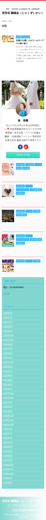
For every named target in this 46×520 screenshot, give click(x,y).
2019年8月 (8, 482)
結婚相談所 (20, 61)
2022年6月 (8, 376)
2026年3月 (8, 313)
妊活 (38, 55)
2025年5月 (8, 326)
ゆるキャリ (33, 50)
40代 (34, 47)
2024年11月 (8, 340)
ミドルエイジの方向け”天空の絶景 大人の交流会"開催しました (29, 221)
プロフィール (23, 155)
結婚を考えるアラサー (35, 58)
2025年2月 (8, 331)
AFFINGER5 (23, 517)
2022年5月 (8, 380)
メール (6, 293)
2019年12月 (8, 465)
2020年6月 (8, 438)
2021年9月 (8, 402)
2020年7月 (8, 433)
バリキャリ (22, 52)
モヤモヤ (30, 52)
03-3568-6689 (23, 510)
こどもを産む (23, 50)
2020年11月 (8, 420)
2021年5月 (8, 407)
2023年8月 (8, 358)
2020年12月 (8, 416)
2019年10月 (8, 474)
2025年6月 (8, 322)
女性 (34, 55)
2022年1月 (8, 389)
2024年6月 (8, 353)
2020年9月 (8, 429)
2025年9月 (8, 318)
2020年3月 (8, 451)
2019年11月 (8, 469)
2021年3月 (8, 411)
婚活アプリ (22, 58)
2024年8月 (8, 344)
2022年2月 (8, 384)
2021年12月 (8, 393)
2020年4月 (8, 447)
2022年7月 (8, 371)
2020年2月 (8, 456)
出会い (29, 55)
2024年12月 (8, 335)
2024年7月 (8, 349)
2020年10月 (8, 425)
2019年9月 (8, 478)
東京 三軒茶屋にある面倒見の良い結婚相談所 (23, 505)
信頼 (24, 55)
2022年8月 (8, 367)
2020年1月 (8, 460)
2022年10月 (8, 362)
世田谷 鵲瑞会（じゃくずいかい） (23, 12)
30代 (30, 47)
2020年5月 (8, 442)
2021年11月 (8, 398)
